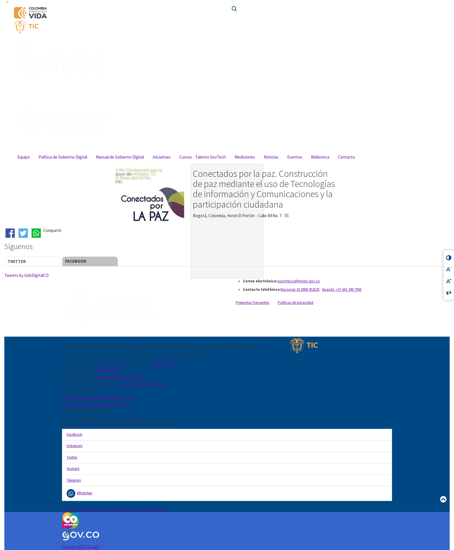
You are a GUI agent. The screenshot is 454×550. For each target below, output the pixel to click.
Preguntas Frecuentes (252, 302)
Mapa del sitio (158, 509)
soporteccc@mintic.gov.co (298, 281)
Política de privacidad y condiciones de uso (96, 509)
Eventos (294, 157)
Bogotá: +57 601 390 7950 (341, 289)
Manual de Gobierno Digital (120, 157)
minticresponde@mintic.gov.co (119, 376)
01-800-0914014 (163, 363)
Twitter (17, 261)
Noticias (271, 157)
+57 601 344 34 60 (112, 363)
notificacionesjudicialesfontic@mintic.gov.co (97, 404)
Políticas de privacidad (295, 302)
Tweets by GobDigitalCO (26, 275)
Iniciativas (162, 157)
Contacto (346, 157)
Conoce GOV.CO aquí (80, 546)
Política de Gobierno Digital (63, 157)
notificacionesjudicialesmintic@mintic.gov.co (97, 397)
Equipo (23, 157)
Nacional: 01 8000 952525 (300, 289)
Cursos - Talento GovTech (202, 157)
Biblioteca (320, 157)
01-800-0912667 (108, 370)
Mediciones (245, 157)
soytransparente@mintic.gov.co (144, 383)
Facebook (75, 261)
